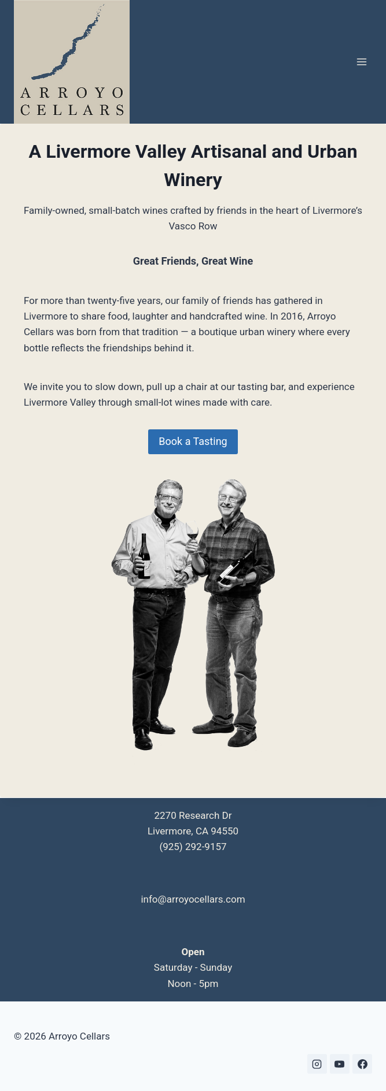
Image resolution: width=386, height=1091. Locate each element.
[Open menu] (361, 62)
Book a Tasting (193, 441)
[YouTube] (340, 1064)
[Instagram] (317, 1064)
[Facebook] (362, 1064)
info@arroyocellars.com (193, 899)
